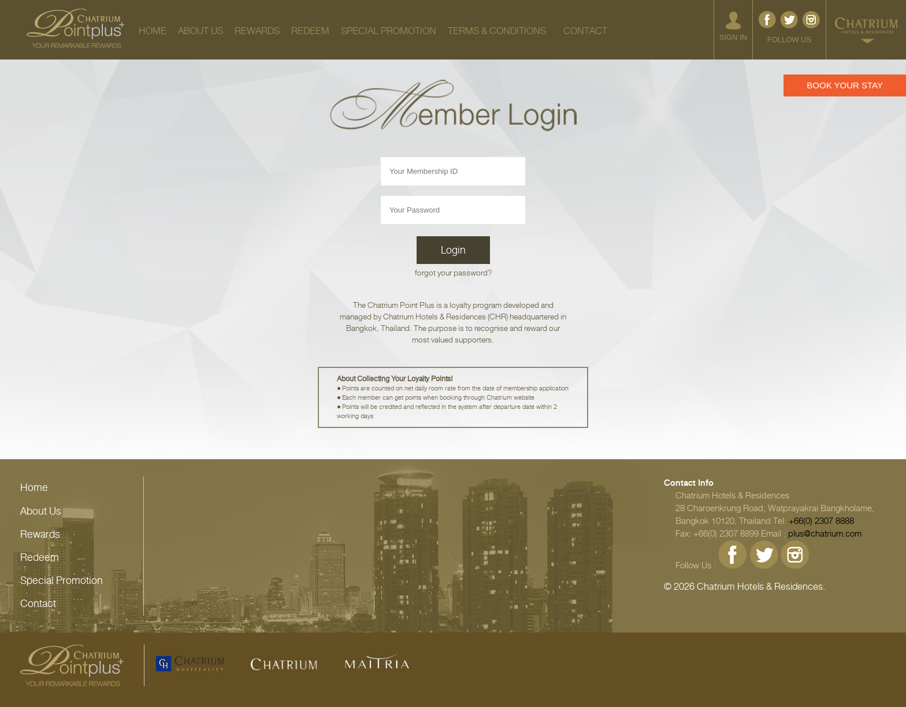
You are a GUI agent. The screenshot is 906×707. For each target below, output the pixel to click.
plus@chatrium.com (825, 534)
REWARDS (257, 31)
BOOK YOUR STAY (845, 85)
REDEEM (310, 31)
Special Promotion (61, 580)
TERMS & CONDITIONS (497, 31)
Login (453, 250)
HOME (152, 31)
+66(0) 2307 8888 (821, 521)
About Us (40, 511)
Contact (38, 604)
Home (34, 487)
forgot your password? (453, 272)
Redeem (39, 557)
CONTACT (585, 31)
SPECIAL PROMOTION (388, 31)
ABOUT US (200, 31)
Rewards (40, 534)
